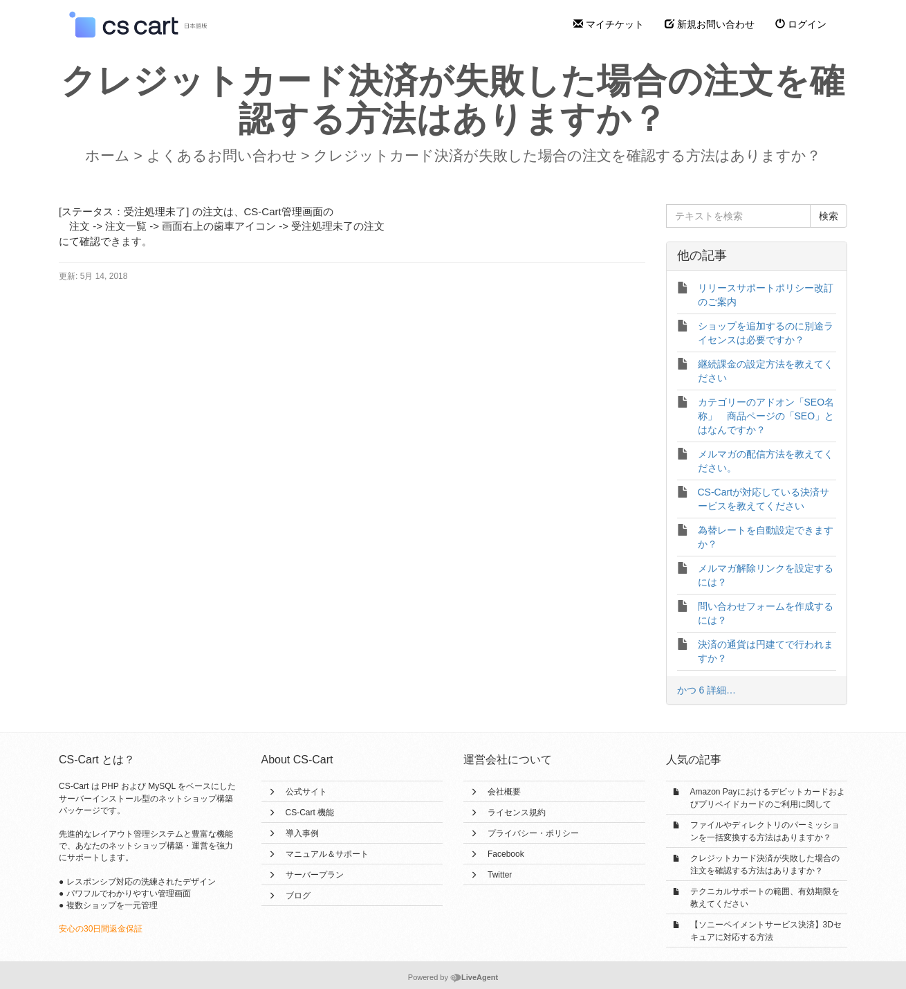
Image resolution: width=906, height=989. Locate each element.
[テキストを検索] (738, 216)
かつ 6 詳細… (707, 690)
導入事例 (302, 833)
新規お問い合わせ (710, 24)
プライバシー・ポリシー (533, 833)
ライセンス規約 (517, 812)
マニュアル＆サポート (327, 854)
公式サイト (306, 792)
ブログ (298, 895)
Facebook (506, 854)
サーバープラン (315, 875)
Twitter (500, 875)
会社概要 (504, 792)
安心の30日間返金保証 (100, 929)
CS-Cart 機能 (310, 812)
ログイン (800, 24)
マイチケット (608, 24)
